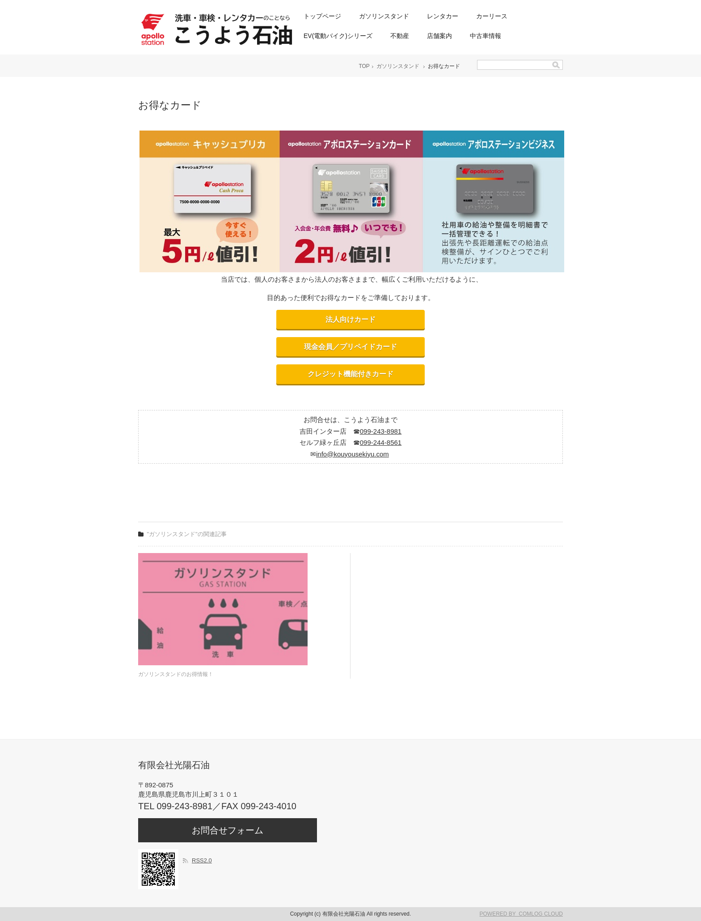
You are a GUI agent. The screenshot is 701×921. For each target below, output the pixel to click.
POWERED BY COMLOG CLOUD (521, 914)
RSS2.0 (202, 860)
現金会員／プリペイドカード (350, 347)
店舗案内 (439, 35)
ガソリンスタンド (384, 16)
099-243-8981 (380, 431)
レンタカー (442, 16)
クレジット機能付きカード (350, 374)
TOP (364, 66)
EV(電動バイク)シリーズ (338, 35)
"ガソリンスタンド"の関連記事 (187, 534)
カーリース (491, 16)
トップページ (322, 16)
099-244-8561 (380, 442)
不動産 (399, 35)
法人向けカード (350, 319)
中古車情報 (485, 35)
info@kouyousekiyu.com (352, 454)
